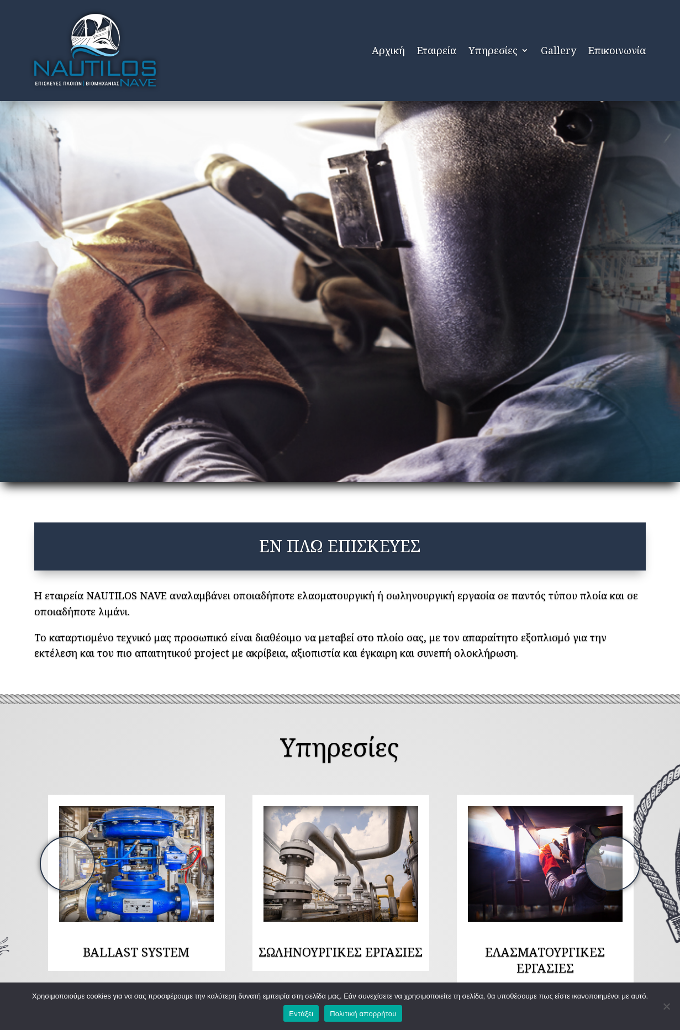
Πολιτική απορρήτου (363, 1014)
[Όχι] (666, 1006)
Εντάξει (301, 1014)
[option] (136, 864)
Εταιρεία (436, 50)
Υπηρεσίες (493, 50)
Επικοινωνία (617, 50)
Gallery (558, 50)
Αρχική (388, 50)
